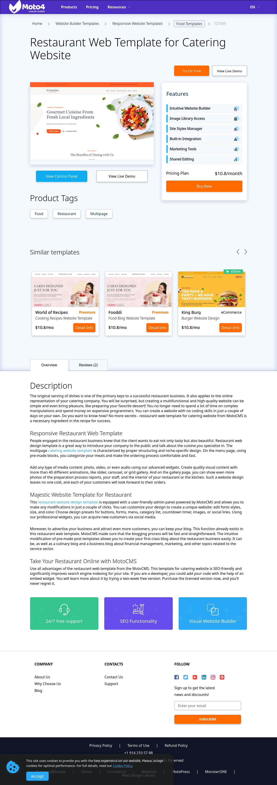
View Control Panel (62, 176)
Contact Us (113, 677)
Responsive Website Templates (137, 23)
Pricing (92, 7)
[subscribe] (207, 719)
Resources (117, 7)
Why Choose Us (48, 683)
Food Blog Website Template (132, 318)
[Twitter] (185, 677)
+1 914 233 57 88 (138, 752)
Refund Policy (176, 745)
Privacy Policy (100, 745)
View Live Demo (229, 71)
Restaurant (66, 213)
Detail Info (84, 327)
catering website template (70, 450)
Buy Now (204, 186)
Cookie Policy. (123, 766)
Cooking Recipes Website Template (63, 318)
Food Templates (189, 23)
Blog (38, 690)
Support (111, 683)
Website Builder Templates (77, 23)
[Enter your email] (207, 705)
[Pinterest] (222, 677)
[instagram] (213, 677)
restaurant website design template (68, 502)
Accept (37, 776)
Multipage (99, 213)
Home (37, 23)
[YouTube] (195, 677)
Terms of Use (138, 745)
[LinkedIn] (204, 677)
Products (69, 7)
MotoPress (181, 771)
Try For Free (191, 70)
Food (39, 213)
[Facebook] (176, 677)
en (252, 7)
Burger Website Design (200, 318)
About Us (42, 677)
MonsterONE (216, 771)
